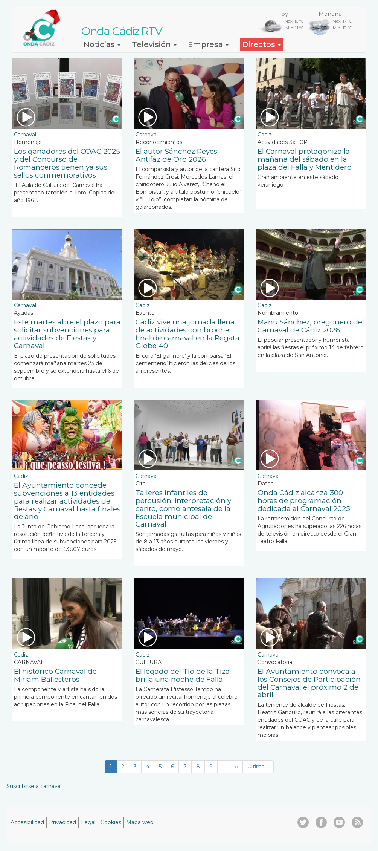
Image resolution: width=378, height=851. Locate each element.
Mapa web (140, 822)
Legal (88, 822)
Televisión (154, 44)
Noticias (102, 44)
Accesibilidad (27, 822)
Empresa (208, 44)
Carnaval (25, 134)
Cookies (111, 822)
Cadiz (265, 134)
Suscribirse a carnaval (34, 786)
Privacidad (62, 822)
